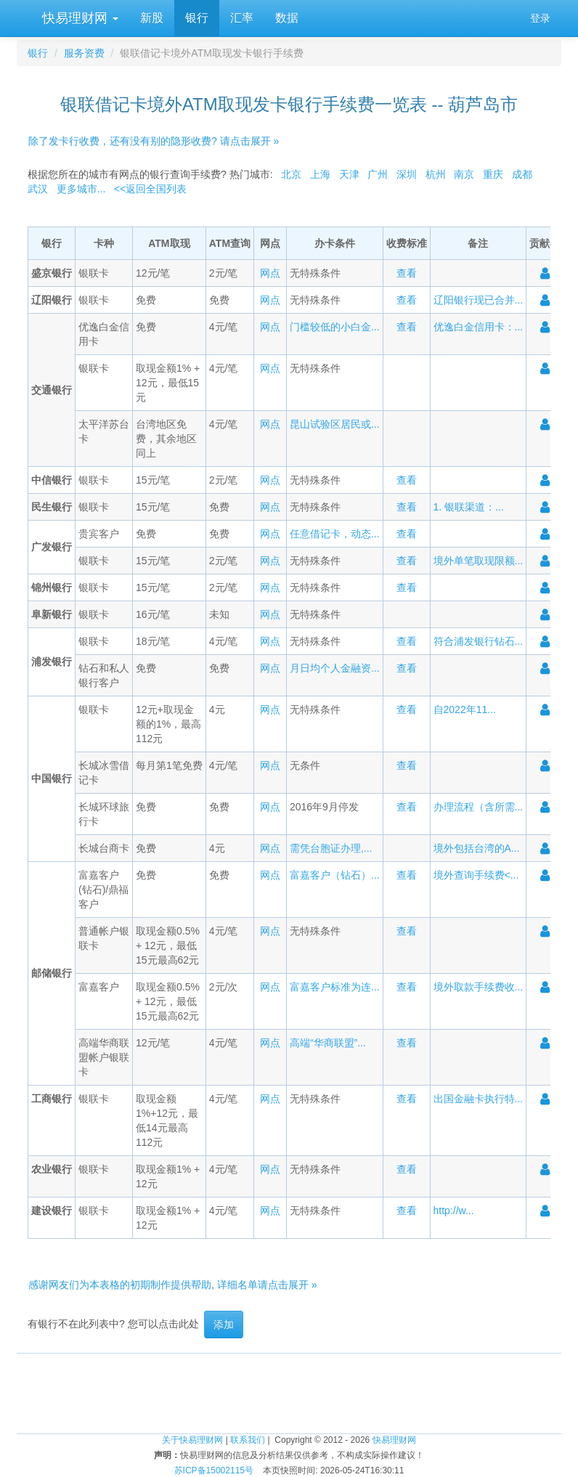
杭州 (436, 174)
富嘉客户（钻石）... (335, 875)
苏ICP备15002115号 (213, 1470)
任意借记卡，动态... (335, 534)
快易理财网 (78, 18)
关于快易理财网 (192, 1440)
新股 (151, 18)
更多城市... (81, 189)
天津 (349, 174)
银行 (196, 18)
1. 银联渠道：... (469, 507)
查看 (406, 273)
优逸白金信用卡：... (479, 327)
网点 (270, 273)
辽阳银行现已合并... (479, 300)
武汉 (38, 189)
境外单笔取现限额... (479, 560)
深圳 (406, 174)
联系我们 (247, 1440)
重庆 (493, 174)
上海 (320, 174)
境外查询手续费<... (476, 875)
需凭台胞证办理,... (331, 848)
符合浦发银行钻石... (479, 641)
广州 (377, 174)
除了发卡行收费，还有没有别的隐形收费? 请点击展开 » (153, 141)
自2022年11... (465, 709)
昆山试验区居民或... (335, 424)
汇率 (241, 18)
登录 (540, 18)
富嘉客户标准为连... (335, 987)
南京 (464, 174)
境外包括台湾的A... (477, 848)
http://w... (454, 1210)
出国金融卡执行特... (479, 1098)
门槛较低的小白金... (335, 327)
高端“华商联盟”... (328, 1043)
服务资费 (84, 53)
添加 (223, 1324)
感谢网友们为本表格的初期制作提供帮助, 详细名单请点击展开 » (172, 1284)
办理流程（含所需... (479, 807)
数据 (286, 18)
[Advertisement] (289, 1386)
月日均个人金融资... (335, 668)
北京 (291, 174)
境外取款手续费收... (479, 987)
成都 (522, 174)
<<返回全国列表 (150, 189)
